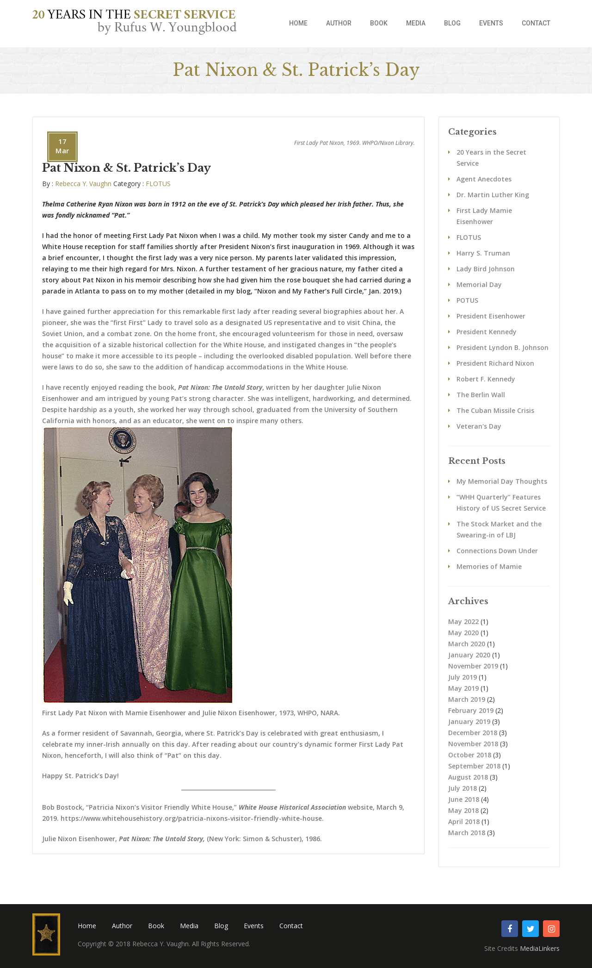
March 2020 (466, 643)
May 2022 (463, 621)
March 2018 (466, 832)
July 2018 (462, 788)
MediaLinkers (540, 948)
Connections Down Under (497, 550)
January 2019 (469, 721)
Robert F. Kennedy (485, 379)
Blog (452, 23)
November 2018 (473, 743)
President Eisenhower (490, 316)
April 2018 (464, 821)
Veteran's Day (478, 426)
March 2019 (466, 699)
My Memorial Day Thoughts (501, 481)
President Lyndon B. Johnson (502, 347)
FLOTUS (158, 183)
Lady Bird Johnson (485, 268)
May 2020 (463, 632)
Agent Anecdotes (484, 179)
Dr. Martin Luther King (492, 194)
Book (379, 23)
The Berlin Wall (480, 394)
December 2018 (472, 732)
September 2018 (474, 766)
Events (491, 23)
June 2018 (463, 799)
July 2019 (462, 677)
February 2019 (470, 710)
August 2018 (468, 777)
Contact (536, 23)
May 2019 (463, 688)
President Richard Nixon (495, 363)
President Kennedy (486, 331)
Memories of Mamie (489, 566)
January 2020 (469, 654)
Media (416, 23)
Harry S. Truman (483, 253)
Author (339, 23)
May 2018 (463, 810)
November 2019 (473, 666)
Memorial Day (479, 284)
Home (298, 23)
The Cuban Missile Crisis (495, 410)
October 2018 (469, 754)
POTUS (467, 300)
